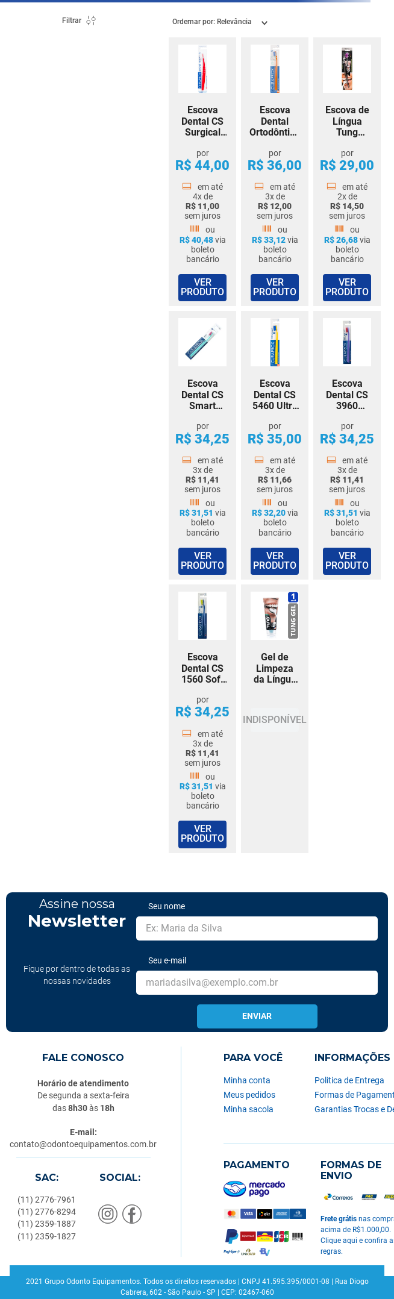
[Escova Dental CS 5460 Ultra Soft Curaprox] (274, 445)
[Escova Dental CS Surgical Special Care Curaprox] (202, 171)
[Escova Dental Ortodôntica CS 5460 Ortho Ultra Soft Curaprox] (274, 171)
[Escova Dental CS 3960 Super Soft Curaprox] (347, 445)
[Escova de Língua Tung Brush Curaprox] (347, 171)
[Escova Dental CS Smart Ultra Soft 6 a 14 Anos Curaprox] (202, 445)
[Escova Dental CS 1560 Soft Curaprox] (202, 718)
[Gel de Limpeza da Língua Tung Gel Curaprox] (274, 718)
